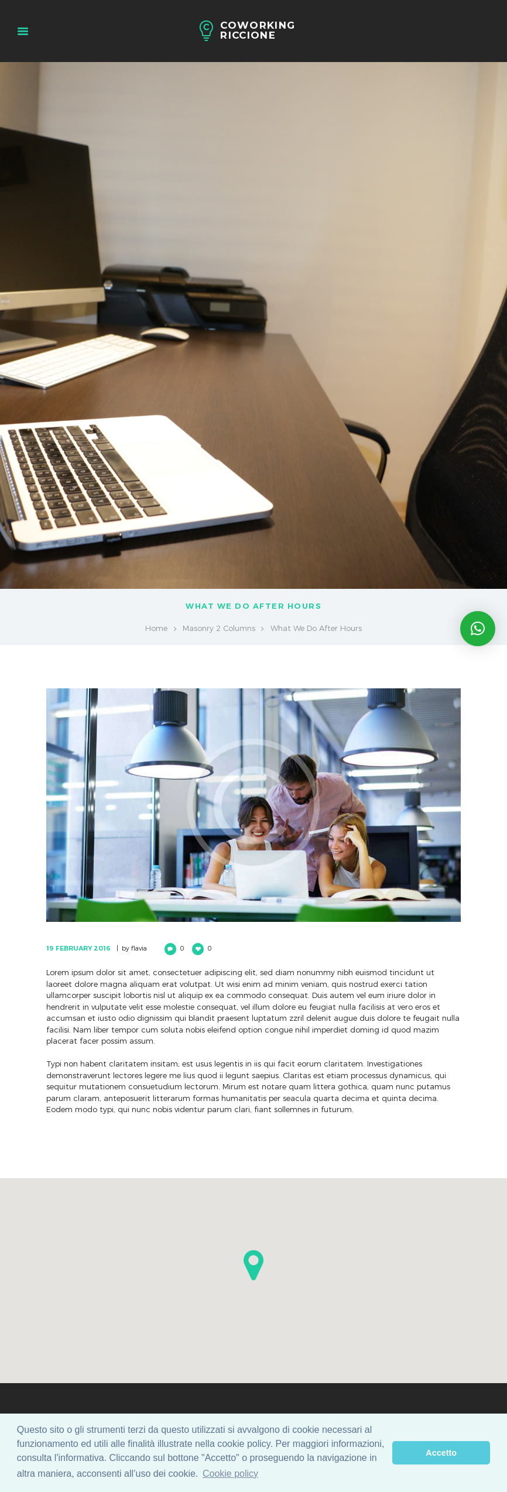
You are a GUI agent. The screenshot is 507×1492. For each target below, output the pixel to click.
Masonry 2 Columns (219, 628)
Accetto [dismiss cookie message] (441, 1452)
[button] (253, 1265)
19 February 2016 (78, 948)
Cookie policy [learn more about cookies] (230, 1474)
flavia (139, 948)
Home (156, 628)
